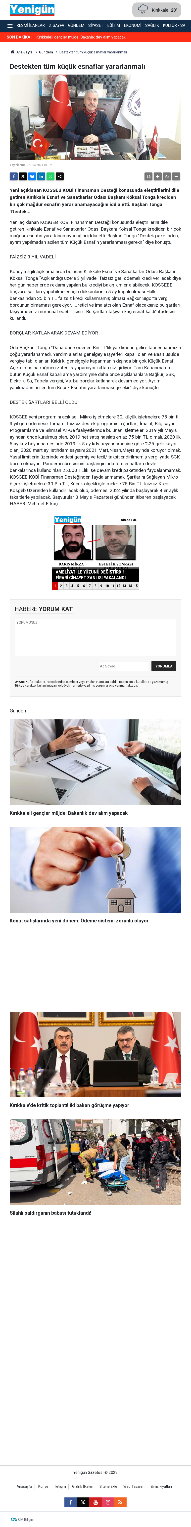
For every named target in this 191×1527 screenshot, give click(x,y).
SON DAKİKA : (19, 37)
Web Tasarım (133, 1487)
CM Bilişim (26, 1520)
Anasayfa (24, 1487)
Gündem (76, 25)
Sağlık (152, 25)
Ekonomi (132, 25)
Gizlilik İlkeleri (82, 1487)
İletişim (60, 1487)
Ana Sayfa (21, 52)
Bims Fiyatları (161, 1487)
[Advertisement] (95, 969)
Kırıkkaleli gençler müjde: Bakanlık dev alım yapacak (81, 37)
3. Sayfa (56, 25)
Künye (43, 1487)
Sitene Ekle (108, 1487)
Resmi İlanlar (30, 25)
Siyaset (95, 25)
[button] (158, 176)
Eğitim (113, 25)
